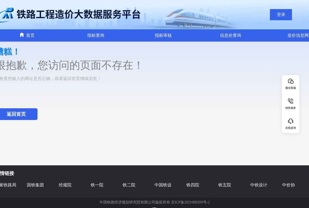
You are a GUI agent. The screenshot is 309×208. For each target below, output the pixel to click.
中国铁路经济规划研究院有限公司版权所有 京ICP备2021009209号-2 (154, 202)
